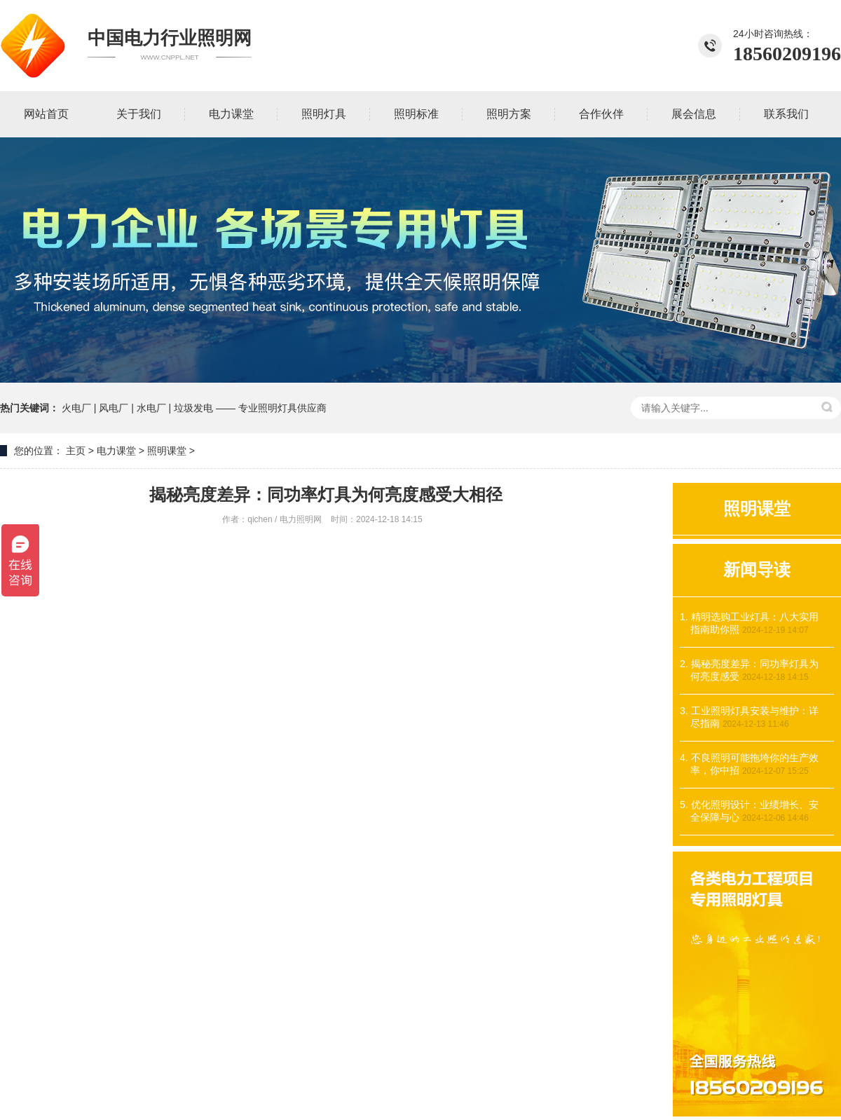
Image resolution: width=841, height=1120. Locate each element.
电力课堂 (116, 450)
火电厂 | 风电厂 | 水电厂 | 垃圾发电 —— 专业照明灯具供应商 (194, 408)
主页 (76, 450)
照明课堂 (166, 450)
